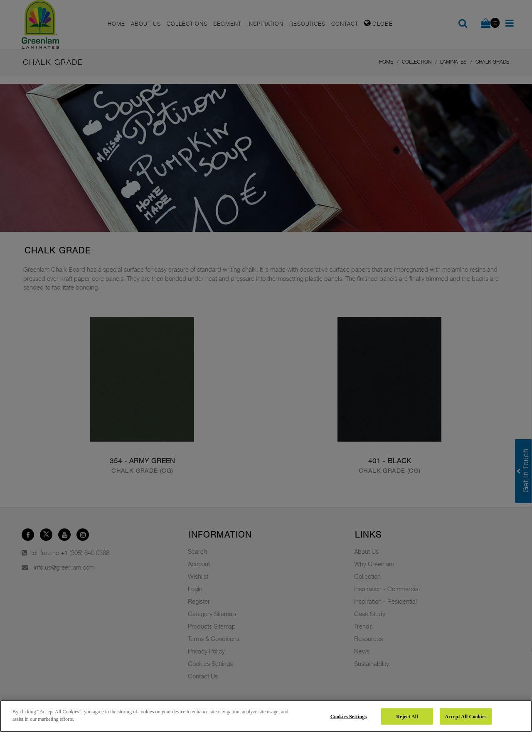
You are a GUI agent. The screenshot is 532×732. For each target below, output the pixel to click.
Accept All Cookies (465, 716)
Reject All (407, 716)
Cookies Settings (348, 716)
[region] (266, 716)
